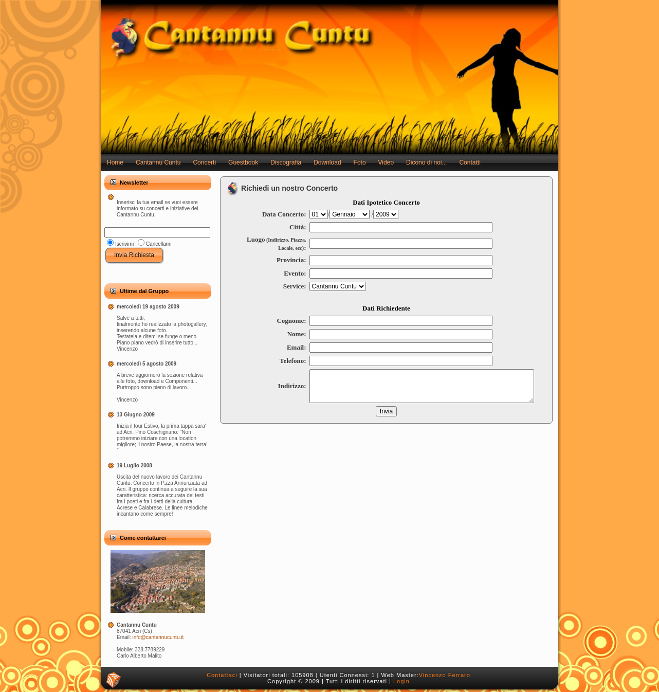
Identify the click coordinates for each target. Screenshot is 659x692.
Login (401, 681)
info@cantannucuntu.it (158, 637)
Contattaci (222, 675)
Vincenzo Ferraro (444, 675)
